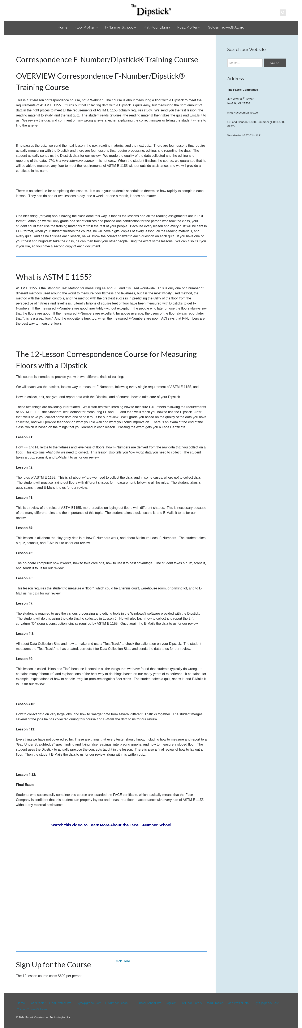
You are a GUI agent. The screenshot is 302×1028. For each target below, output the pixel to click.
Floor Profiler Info (59, 1002)
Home (62, 27)
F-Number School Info (145, 1002)
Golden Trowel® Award (226, 27)
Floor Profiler (84, 27)
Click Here (122, 961)
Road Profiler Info (236, 1002)
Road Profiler (187, 27)
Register (169, 1002)
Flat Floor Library (156, 27)
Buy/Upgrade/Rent (87, 1002)
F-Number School (119, 27)
